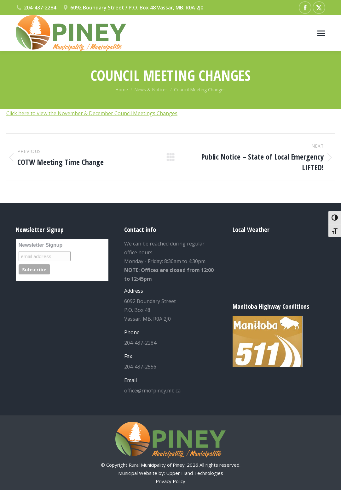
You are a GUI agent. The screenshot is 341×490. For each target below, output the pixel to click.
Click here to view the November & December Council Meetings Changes (91, 113)
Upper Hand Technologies (194, 473)
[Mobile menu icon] (321, 33)
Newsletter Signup (41, 245)
